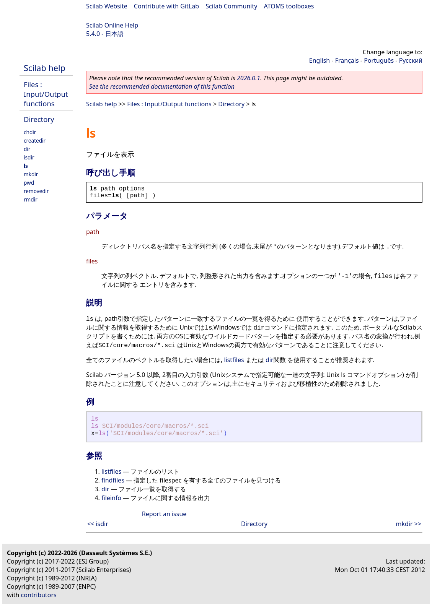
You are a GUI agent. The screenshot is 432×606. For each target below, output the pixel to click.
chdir (30, 132)
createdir (35, 140)
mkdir (31, 174)
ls (26, 165)
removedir (36, 191)
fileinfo (111, 498)
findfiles (112, 480)
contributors (39, 595)
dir (27, 149)
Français (347, 60)
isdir (29, 157)
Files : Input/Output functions (46, 94)
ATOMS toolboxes (289, 6)
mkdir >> (408, 524)
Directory (39, 119)
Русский (410, 60)
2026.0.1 (248, 78)
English (319, 60)
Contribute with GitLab (166, 6)
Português (379, 60)
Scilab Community (231, 6)
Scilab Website (106, 6)
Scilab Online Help (112, 25)
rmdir (30, 199)
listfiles (234, 360)
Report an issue (164, 514)
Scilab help (44, 67)
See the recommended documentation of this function (162, 86)
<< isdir (97, 524)
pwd (29, 182)
